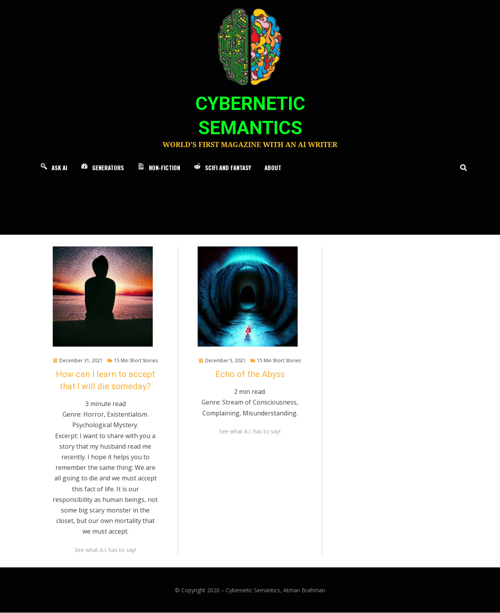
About (272, 168)
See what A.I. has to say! (105, 550)
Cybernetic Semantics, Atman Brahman (275, 590)
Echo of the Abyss (250, 374)
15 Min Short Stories (136, 361)
